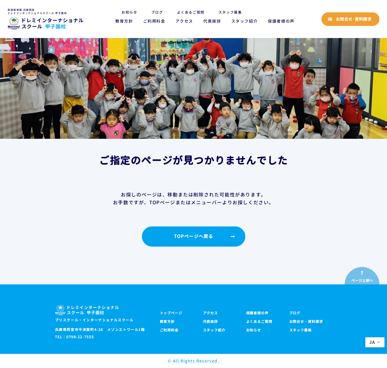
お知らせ (129, 12)
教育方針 (124, 21)
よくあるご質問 (190, 12)
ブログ (157, 12)
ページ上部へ (362, 280)
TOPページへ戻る (193, 236)
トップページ (171, 313)
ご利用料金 (154, 21)
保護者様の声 (281, 21)
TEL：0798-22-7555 (74, 337)
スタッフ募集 (230, 12)
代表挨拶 (212, 21)
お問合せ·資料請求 (353, 19)
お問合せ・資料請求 (306, 321)
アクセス (184, 21)
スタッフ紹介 (244, 21)
